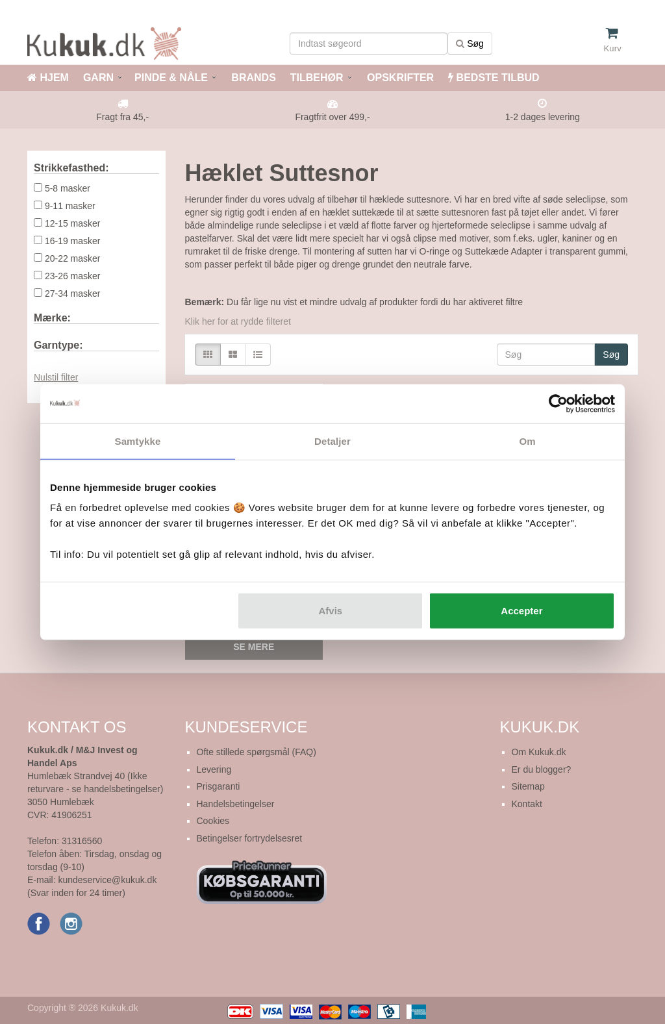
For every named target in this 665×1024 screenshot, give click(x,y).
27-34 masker (73, 293)
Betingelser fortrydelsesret (250, 838)
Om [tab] (527, 440)
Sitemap (528, 786)
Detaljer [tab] (332, 440)
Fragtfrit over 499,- (332, 117)
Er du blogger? (541, 769)
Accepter (521, 610)
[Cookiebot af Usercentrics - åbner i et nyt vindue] (558, 403)
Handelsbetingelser (236, 804)
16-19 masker (73, 241)
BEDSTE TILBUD (493, 77)
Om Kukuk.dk (539, 752)
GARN (98, 77)
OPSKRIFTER (399, 77)
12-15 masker (73, 223)
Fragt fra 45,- (122, 117)
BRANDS (252, 77)
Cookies (213, 821)
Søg (470, 43)
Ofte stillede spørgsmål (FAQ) (256, 752)
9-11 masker (70, 206)
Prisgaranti (218, 786)
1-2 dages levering (542, 117)
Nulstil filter (56, 377)
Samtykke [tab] (138, 440)
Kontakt (527, 804)
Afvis (331, 610)
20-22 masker (73, 258)
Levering (214, 769)
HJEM (48, 77)
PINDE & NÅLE (171, 77)
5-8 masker (67, 188)
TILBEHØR (317, 77)
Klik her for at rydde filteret (238, 321)
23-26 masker (73, 276)
